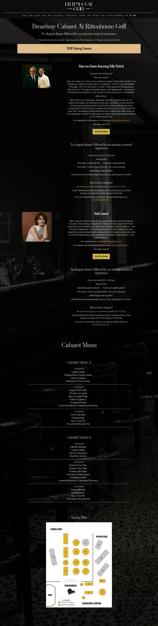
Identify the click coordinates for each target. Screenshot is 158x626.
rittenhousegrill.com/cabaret (93, 186)
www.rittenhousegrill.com (109, 241)
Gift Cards (96, 15)
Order (44, 15)
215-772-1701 (120, 186)
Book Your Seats (101, 131)
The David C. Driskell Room (115, 15)
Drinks (30, 15)
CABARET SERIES (71, 15)
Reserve (50, 15)
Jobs (89, 15)
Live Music (82, 15)
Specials (37, 15)
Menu (24, 15)
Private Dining (58, 15)
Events (103, 15)
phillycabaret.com (120, 120)
